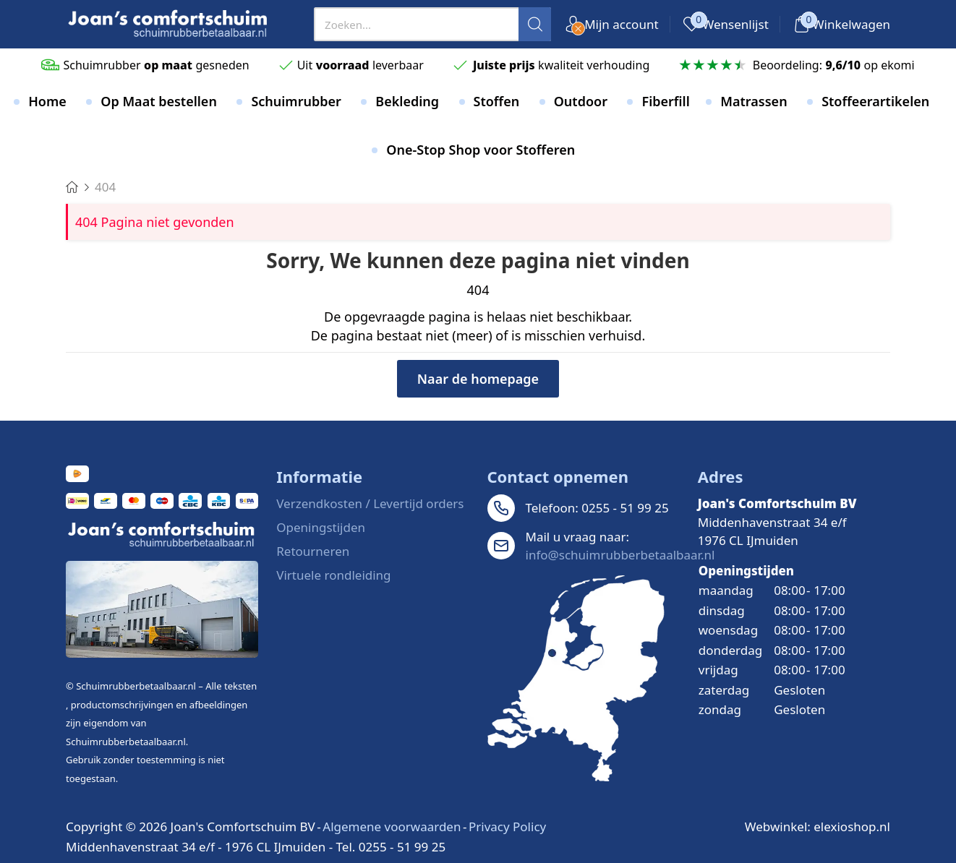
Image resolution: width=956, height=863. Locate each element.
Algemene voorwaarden (392, 826)
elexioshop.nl (852, 826)
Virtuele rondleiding (333, 575)
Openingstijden (320, 527)
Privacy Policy (507, 826)
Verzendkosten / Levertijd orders (370, 503)
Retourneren (312, 551)
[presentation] (432, 24)
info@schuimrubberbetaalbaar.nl (620, 554)
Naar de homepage (478, 378)
